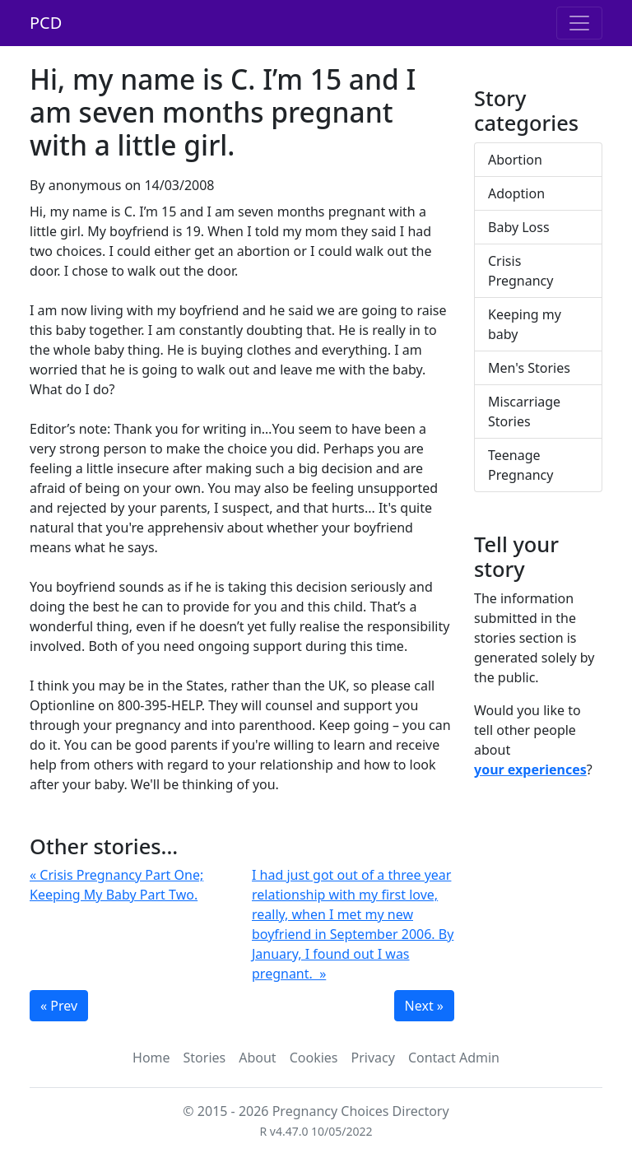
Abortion (515, 160)
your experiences (530, 769)
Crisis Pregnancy (520, 271)
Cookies (314, 1057)
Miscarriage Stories (524, 411)
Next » (424, 1006)
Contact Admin (454, 1057)
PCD (46, 23)
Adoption (516, 193)
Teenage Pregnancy (520, 465)
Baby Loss (519, 227)
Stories (205, 1057)
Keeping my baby (524, 324)
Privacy (373, 1057)
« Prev (58, 1006)
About (257, 1057)
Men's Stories (529, 368)
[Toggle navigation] (579, 23)
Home (151, 1057)
